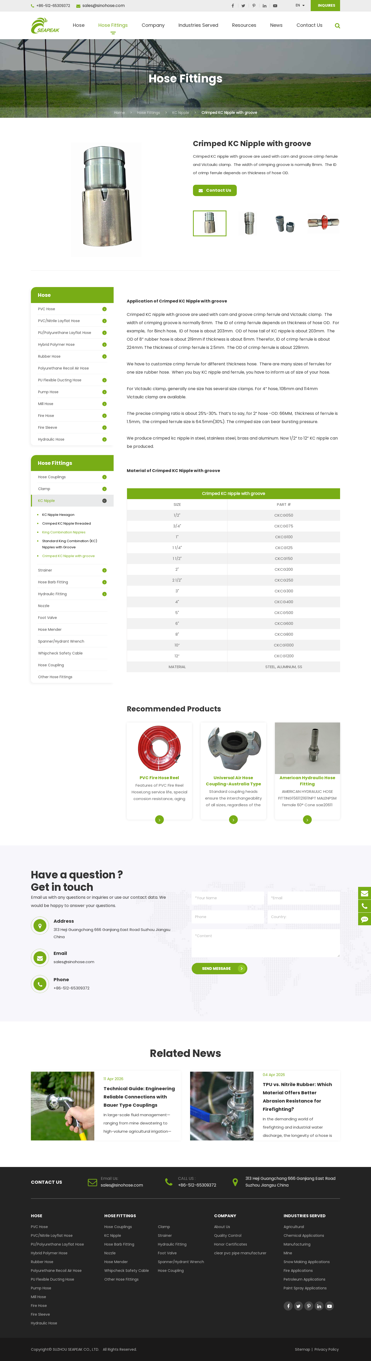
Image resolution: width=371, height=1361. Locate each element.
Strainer (72, 570)
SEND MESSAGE (224, 968)
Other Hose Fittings (55, 676)
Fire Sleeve (72, 427)
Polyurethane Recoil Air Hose (63, 368)
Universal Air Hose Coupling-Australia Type (233, 781)
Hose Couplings (72, 477)
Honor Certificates (230, 1244)
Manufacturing (297, 1244)
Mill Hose (72, 403)
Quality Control (227, 1235)
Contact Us (310, 27)
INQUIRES (326, 5)
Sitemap (302, 1349)
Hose (79, 27)
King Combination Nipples (64, 532)
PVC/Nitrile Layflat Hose (72, 320)
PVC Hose (72, 309)
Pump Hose (72, 391)
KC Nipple (180, 112)
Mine (288, 1253)
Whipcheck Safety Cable (60, 653)
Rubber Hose (72, 356)
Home (119, 112)
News (276, 27)
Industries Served (198, 27)
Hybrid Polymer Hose (72, 344)
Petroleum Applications (304, 1279)
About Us (222, 1226)
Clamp (72, 488)
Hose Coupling (51, 665)
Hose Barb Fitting (72, 582)
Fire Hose (72, 415)
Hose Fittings (113, 27)
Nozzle (43, 605)
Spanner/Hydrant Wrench (61, 641)
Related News (185, 1053)
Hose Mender (50, 629)
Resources (244, 27)
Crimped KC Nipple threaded (66, 523)
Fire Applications (298, 1270)
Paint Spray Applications (305, 1288)
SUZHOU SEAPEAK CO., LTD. (75, 1349)
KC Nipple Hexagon (58, 514)
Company (153, 27)
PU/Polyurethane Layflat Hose (72, 332)
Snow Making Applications (307, 1261)
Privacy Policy (327, 1349)
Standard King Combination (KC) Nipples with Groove (69, 544)
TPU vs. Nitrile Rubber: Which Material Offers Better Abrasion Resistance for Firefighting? (297, 1096)
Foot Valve (47, 617)
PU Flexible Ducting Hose (72, 380)
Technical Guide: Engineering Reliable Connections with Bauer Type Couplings (139, 1096)
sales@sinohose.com (100, 6)
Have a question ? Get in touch (77, 881)
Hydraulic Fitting (72, 594)
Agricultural (294, 1226)
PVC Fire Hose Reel (159, 778)
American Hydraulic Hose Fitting (307, 781)
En (298, 5)
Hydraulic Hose (72, 439)
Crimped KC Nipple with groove (229, 112)
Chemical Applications (304, 1235)
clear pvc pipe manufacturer (240, 1253)
